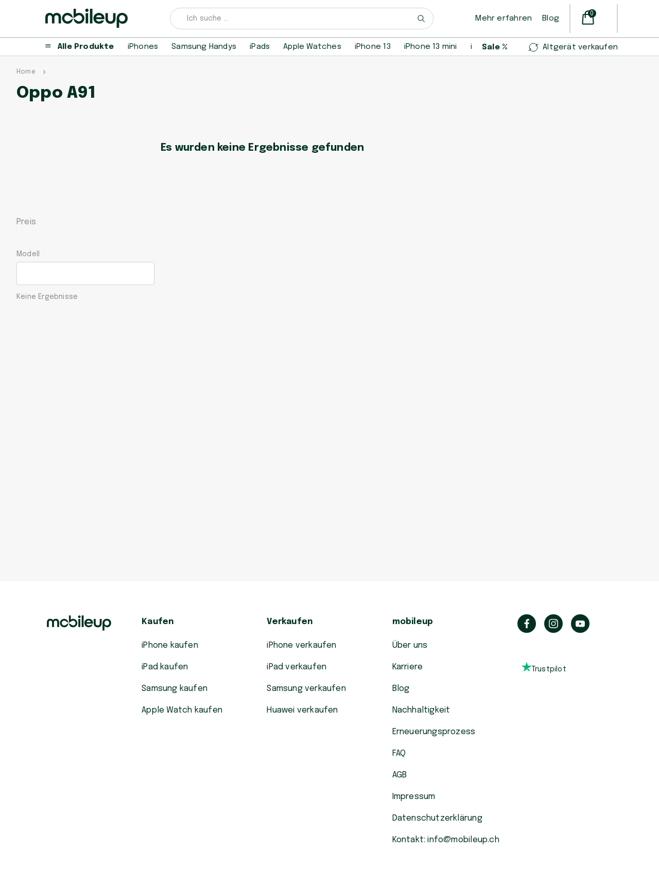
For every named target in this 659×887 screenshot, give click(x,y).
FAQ (399, 753)
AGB (399, 775)
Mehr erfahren (503, 18)
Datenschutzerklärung (437, 818)
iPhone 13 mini (430, 47)
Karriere (407, 667)
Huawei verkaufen (302, 710)
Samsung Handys (203, 47)
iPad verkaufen (296, 667)
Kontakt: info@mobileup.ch (445, 840)
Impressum (414, 796)
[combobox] (301, 18)
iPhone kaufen (170, 645)
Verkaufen (290, 621)
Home (26, 72)
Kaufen (158, 621)
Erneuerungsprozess (434, 732)
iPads (260, 47)
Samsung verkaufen (306, 688)
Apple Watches (312, 47)
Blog (550, 18)
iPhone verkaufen (301, 645)
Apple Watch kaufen (182, 710)
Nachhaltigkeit (421, 710)
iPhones (143, 47)
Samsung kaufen (174, 688)
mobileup (412, 621)
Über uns (410, 645)
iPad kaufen (165, 667)
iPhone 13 (373, 47)
